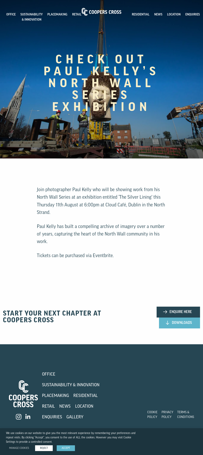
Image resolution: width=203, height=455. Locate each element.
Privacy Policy (167, 415)
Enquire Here (177, 311)
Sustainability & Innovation (71, 385)
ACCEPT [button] (66, 448)
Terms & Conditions (185, 415)
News (158, 14)
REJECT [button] (44, 448)
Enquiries (192, 14)
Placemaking (55, 396)
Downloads (178, 322)
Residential (140, 14)
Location (174, 14)
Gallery (74, 417)
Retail (76, 14)
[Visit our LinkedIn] (28, 417)
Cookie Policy (152, 415)
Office (48, 374)
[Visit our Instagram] (18, 417)
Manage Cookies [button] (19, 448)
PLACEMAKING (57, 14)
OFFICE (11, 14)
